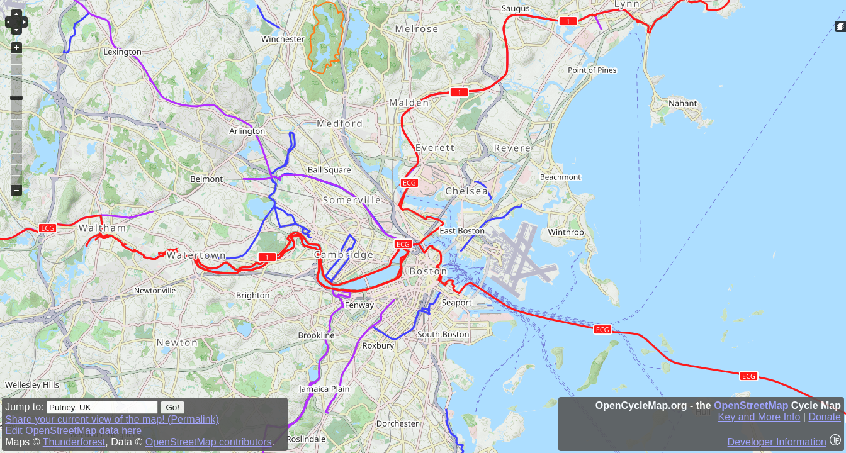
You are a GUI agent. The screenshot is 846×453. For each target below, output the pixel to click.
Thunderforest (74, 442)
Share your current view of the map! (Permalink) (112, 419)
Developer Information (777, 442)
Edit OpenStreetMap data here (73, 430)
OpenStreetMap (751, 405)
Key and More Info (759, 416)
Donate (824, 416)
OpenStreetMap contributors (208, 442)
